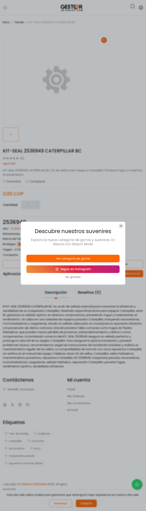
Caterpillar (41, 239)
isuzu (35, 448)
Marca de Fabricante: (18, 239)
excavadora (15, 448)
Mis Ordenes (76, 396)
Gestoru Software (34, 484)
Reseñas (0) (89, 292)
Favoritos (12, 181)
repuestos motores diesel (24, 463)
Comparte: (10, 255)
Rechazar (60, 503)
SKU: (6, 229)
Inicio (6, 22)
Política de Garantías (36, 264)
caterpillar (13, 441)
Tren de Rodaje (17, 434)
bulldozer (42, 434)
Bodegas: (9, 244)
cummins (36, 441)
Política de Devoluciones (110, 264)
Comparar (35, 181)
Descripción (56, 292)
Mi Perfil (72, 410)
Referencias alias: (15, 234)
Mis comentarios (79, 403)
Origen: (8, 250)
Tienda (19, 22)
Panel (71, 389)
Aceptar (86, 503)
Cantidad (10, 205)
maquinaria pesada (20, 456)
